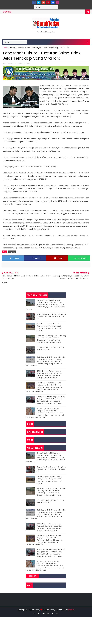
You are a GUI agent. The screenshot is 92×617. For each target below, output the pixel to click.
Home (5, 48)
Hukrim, (27, 64)
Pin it (58, 258)
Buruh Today (50, 610)
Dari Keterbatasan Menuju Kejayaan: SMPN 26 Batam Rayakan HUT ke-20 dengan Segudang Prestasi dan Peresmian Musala (44, 387)
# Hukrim (12, 252)
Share (36, 258)
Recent (32, 576)
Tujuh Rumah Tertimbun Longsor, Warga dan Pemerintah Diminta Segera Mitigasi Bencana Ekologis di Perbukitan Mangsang (45, 412)
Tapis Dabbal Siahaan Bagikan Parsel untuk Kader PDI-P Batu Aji (51, 316)
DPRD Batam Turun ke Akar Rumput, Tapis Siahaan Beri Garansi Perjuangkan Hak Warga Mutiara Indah (50, 374)
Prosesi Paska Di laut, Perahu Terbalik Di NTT (51, 348)
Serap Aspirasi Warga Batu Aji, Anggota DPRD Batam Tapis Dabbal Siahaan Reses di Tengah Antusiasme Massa (51, 400)
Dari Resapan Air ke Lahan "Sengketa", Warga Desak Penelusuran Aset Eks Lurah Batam (50, 327)
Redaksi (71, 610)
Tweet (14, 258)
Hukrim (12, 48)
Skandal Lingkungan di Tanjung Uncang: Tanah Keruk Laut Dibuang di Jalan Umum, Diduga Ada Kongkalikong (51, 339)
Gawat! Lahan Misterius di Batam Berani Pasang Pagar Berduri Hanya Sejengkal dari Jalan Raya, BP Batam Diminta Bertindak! (45, 304)
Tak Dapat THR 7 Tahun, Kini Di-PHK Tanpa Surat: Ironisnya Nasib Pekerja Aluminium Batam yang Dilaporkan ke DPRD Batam (46, 361)
